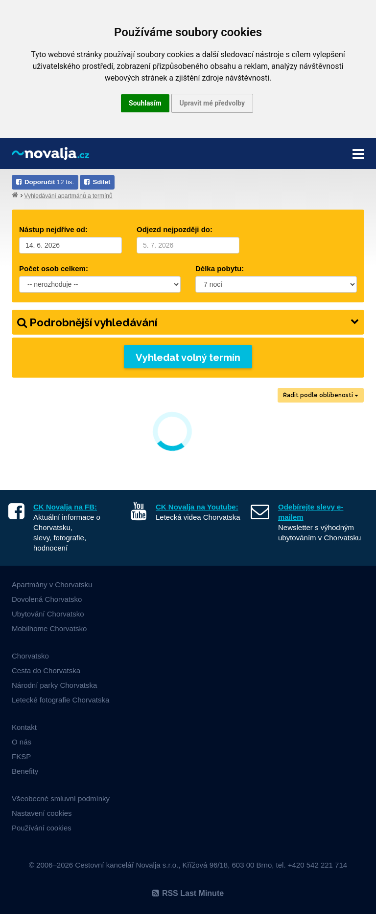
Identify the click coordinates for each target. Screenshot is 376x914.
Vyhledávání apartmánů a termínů (68, 195)
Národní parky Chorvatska (54, 685)
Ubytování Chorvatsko (48, 614)
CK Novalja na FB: (65, 507)
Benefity (25, 771)
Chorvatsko (30, 656)
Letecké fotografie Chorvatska (60, 700)
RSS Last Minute (188, 893)
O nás (21, 742)
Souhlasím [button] (145, 103)
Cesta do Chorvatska (46, 670)
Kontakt (24, 727)
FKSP (21, 756)
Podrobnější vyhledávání (188, 322)
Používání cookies (41, 828)
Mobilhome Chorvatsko (49, 628)
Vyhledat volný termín (188, 357)
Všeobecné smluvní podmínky (61, 798)
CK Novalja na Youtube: (197, 507)
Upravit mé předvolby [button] (212, 103)
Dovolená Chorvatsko (47, 599)
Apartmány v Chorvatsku (52, 584)
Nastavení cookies (42, 813)
